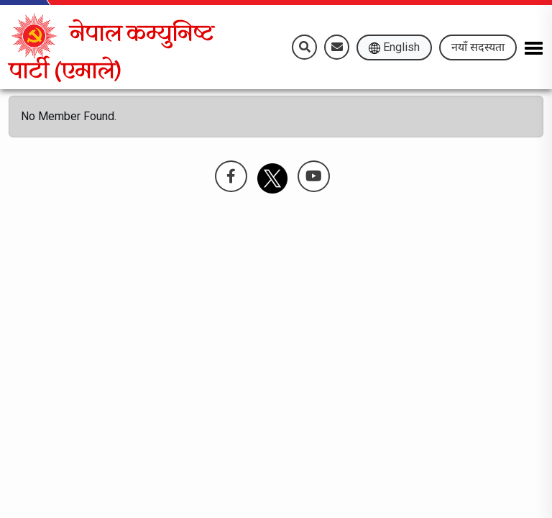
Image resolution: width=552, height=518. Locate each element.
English (394, 47)
